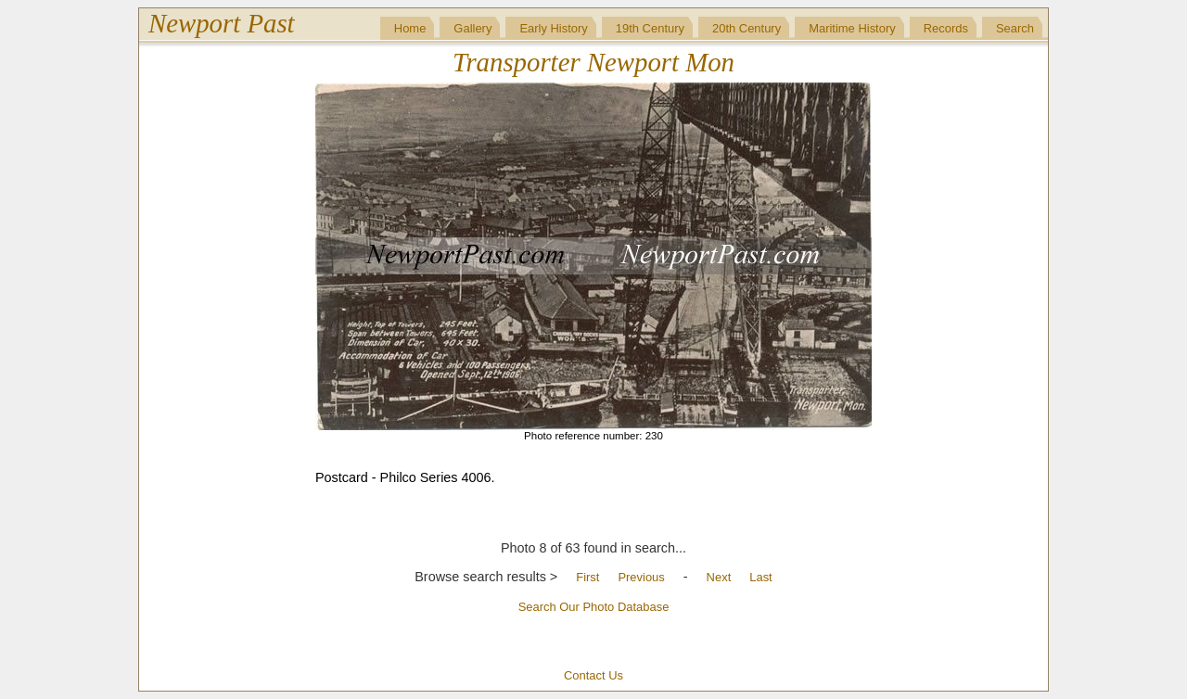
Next (719, 577)
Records (946, 28)
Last (760, 577)
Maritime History (852, 28)
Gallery (472, 28)
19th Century (650, 28)
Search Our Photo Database (594, 607)
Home (410, 28)
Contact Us (593, 675)
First (587, 577)
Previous (641, 577)
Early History (553, 28)
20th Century (746, 28)
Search (1015, 28)
